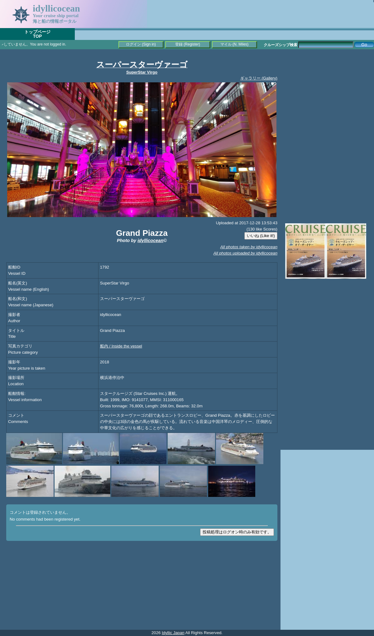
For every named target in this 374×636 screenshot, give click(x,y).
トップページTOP (37, 34)
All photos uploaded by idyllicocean (245, 253)
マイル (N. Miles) (234, 44)
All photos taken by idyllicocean (248, 247)
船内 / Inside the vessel (121, 346)
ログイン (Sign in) (141, 44)
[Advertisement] (327, 94)
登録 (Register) (187, 44)
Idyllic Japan (173, 632)
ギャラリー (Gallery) (258, 78)
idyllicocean (150, 240)
